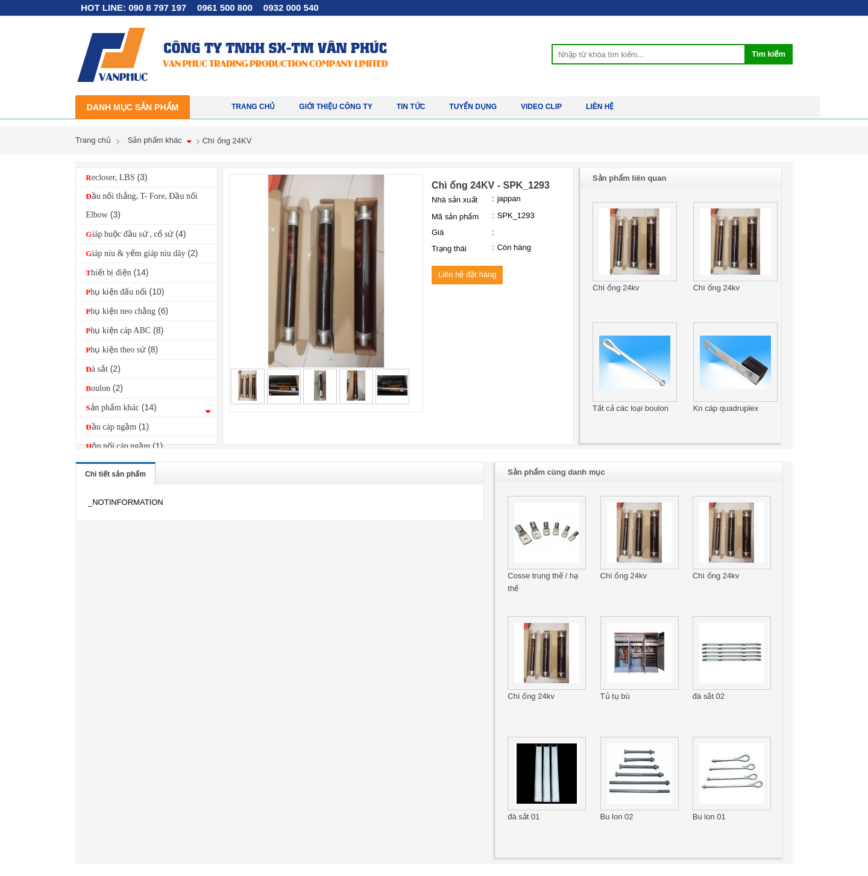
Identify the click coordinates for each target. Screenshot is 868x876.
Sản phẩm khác (155, 140)
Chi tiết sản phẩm (115, 474)
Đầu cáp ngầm (117, 426)
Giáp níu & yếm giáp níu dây (142, 253)
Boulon (104, 388)
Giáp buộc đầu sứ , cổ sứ (136, 234)
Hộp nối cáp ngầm (124, 446)
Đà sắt (103, 369)
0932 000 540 (291, 7)
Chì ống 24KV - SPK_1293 (491, 185)
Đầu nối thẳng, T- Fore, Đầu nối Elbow (142, 205)
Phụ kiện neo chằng (127, 311)
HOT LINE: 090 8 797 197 (133, 7)
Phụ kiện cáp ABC (124, 330)
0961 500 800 (225, 7)
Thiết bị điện (117, 272)
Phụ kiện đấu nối (125, 291)
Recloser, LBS (116, 177)
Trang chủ (93, 140)
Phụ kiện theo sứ (122, 349)
